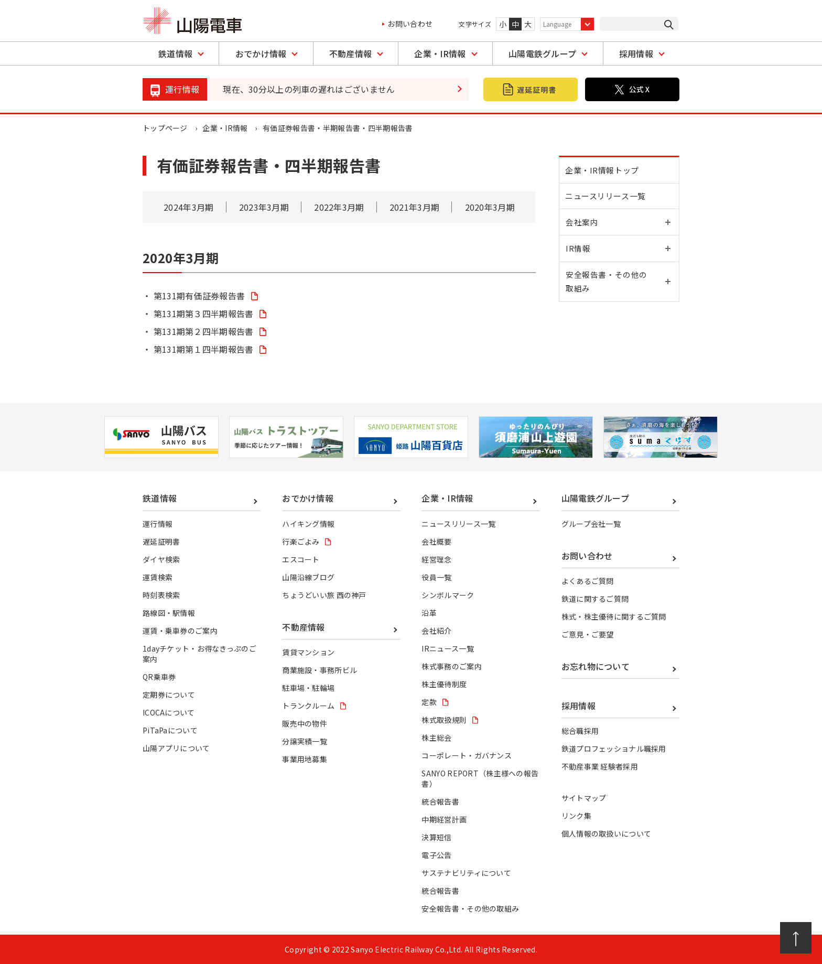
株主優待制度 (444, 684)
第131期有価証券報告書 (199, 295)
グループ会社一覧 (591, 523)
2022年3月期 (339, 207)
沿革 (429, 613)
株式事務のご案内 (451, 666)
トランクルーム (308, 705)
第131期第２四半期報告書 (204, 331)
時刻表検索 (161, 595)
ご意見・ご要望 (587, 634)
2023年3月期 (264, 207)
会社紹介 (436, 630)
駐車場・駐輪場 (308, 688)
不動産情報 (350, 53)
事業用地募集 (304, 759)
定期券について (169, 694)
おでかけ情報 (261, 53)
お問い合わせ (409, 23)
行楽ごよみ (301, 541)
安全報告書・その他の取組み (470, 908)
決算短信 (436, 837)
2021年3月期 (415, 207)
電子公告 (436, 855)
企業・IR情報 (440, 53)
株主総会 (436, 737)
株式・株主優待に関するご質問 (613, 616)
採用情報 (636, 53)
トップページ (165, 128)
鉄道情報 (175, 53)
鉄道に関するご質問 (595, 598)
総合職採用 (580, 730)
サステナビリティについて (466, 873)
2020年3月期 (489, 207)
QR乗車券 (159, 676)
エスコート (301, 559)
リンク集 (576, 815)
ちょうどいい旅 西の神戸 (324, 595)
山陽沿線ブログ (308, 577)
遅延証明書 (161, 541)
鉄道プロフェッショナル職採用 (613, 748)
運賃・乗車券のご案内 (180, 630)
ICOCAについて (169, 712)
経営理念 (436, 559)
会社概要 (436, 541)
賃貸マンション (308, 652)
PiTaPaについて (170, 730)
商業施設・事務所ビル (319, 670)
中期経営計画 (444, 819)
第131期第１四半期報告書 (204, 349)
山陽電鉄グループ (543, 53)
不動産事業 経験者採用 (600, 766)
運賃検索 (157, 577)
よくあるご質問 (587, 581)
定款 (429, 702)
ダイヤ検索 (161, 559)
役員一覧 (436, 577)
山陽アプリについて (176, 748)
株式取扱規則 (444, 719)
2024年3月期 (189, 207)
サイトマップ (584, 798)
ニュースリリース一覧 (607, 199)
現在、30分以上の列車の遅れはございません (309, 89)
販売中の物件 (304, 723)
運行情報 (157, 523)
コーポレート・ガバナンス (466, 755)
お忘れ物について (595, 666)
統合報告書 (440, 801)
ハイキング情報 (308, 523)
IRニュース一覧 (447, 648)
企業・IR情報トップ (604, 171)
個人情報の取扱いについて (606, 833)
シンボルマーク (447, 595)
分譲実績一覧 (304, 741)
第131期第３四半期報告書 (204, 313)
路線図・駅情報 (169, 613)
